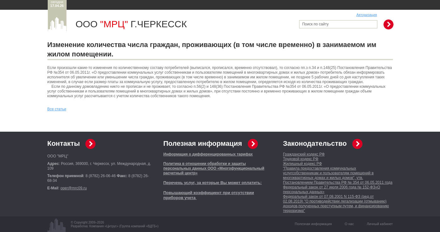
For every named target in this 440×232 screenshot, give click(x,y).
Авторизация (366, 15)
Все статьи (56, 109)
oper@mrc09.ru (74, 188)
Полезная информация (202, 143)
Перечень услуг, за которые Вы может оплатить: (212, 182)
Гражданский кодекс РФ (304, 154)
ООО (102, 24)
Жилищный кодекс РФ (302, 163)
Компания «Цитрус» (103, 226)
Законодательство (315, 143)
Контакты (63, 143)
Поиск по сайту (315, 24)
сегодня (57, 4)
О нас (349, 224)
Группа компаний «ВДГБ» (138, 226)
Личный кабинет (380, 224)
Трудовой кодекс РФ (300, 159)
